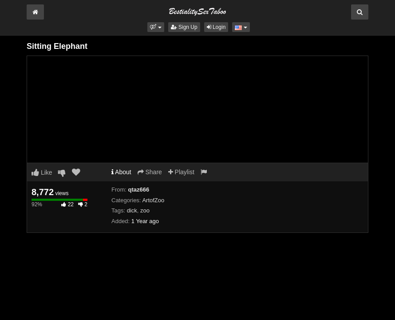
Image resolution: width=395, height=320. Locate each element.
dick (132, 210)
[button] (155, 27)
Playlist (181, 172)
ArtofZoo (153, 200)
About (121, 172)
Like (42, 172)
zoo (145, 210)
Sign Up (184, 27)
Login (216, 27)
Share (150, 172)
